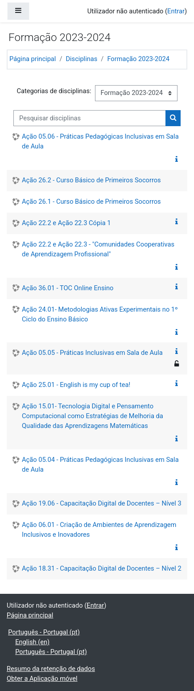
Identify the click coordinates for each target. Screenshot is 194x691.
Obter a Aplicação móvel (42, 679)
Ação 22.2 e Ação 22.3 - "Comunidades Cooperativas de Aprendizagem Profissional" (98, 249)
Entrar (176, 11)
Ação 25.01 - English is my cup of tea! (76, 385)
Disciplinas (81, 59)
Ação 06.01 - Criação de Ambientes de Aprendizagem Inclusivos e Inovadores (99, 530)
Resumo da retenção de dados (51, 669)
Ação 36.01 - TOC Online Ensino (67, 288)
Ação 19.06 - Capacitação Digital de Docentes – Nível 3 (102, 503)
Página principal (32, 59)
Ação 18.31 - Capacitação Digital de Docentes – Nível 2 (102, 568)
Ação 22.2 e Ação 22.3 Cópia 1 (66, 223)
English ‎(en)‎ (32, 642)
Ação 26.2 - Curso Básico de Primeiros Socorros (91, 180)
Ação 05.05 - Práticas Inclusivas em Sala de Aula (92, 353)
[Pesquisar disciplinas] (89, 118)
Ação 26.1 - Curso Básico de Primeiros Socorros (91, 201)
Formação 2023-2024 (138, 59)
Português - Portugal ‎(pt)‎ (44, 632)
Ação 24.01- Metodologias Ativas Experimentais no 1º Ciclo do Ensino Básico (100, 314)
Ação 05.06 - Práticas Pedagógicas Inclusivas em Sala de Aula (100, 141)
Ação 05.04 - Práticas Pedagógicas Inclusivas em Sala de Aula (100, 464)
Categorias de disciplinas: (54, 91)
